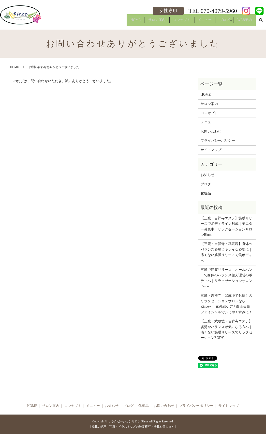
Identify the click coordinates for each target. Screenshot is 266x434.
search (261, 22)
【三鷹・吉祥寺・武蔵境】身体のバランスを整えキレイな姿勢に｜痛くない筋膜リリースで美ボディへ (226, 252)
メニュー (198, 22)
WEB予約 (243, 22)
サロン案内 (144, 22)
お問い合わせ (211, 131)
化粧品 (206, 193)
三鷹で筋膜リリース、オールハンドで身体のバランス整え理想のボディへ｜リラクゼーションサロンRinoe (226, 278)
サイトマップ (211, 150)
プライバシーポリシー (218, 140)
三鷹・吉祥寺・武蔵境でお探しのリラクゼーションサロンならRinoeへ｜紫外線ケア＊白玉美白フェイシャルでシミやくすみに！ (226, 304)
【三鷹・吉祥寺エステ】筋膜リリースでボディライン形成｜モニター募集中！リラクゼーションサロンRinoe (226, 226)
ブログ (220, 22)
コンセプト (172, 22)
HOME (121, 22)
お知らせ (207, 175)
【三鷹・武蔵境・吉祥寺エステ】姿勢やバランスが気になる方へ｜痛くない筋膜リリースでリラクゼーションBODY (226, 329)
